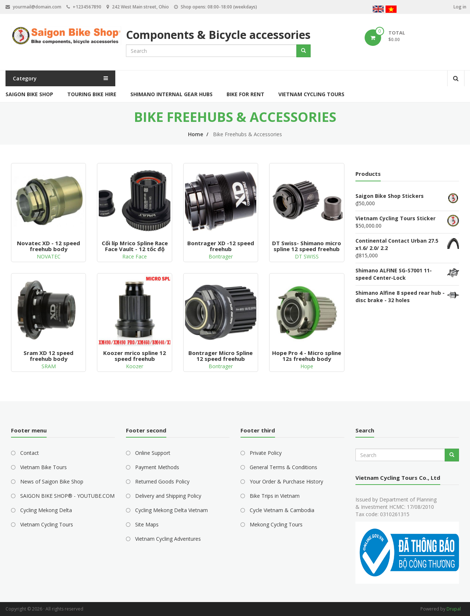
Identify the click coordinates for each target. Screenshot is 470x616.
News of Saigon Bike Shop (51, 481)
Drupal (453, 609)
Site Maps (147, 524)
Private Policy (266, 452)
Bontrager (221, 256)
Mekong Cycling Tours (276, 524)
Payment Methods (157, 467)
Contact (29, 452)
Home (195, 134)
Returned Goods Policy (162, 481)
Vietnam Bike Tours (43, 467)
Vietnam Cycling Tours (311, 94)
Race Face (134, 256)
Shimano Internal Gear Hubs (171, 94)
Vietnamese (391, 10)
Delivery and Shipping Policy (168, 495)
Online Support (152, 452)
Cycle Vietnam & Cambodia (282, 510)
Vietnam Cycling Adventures (168, 538)
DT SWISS (307, 256)
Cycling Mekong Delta (46, 510)
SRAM (48, 366)
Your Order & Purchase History (286, 481)
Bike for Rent (245, 94)
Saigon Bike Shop (29, 94)
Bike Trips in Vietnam (275, 495)
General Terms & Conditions (283, 467)
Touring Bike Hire (91, 94)
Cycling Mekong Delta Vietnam (171, 510)
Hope (306, 366)
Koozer (134, 366)
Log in (459, 7)
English (378, 10)
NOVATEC (49, 256)
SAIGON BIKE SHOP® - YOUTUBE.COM (67, 495)
